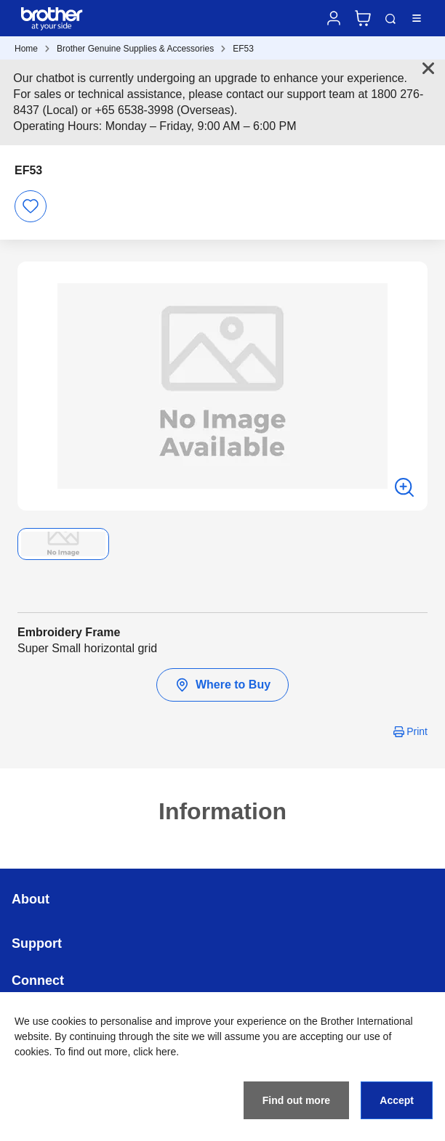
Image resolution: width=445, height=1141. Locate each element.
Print (417, 731)
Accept (397, 1100)
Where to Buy (222, 685)
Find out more (296, 1100)
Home (26, 49)
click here (154, 1051)
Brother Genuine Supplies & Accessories (135, 49)
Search (390, 19)
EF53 (243, 49)
